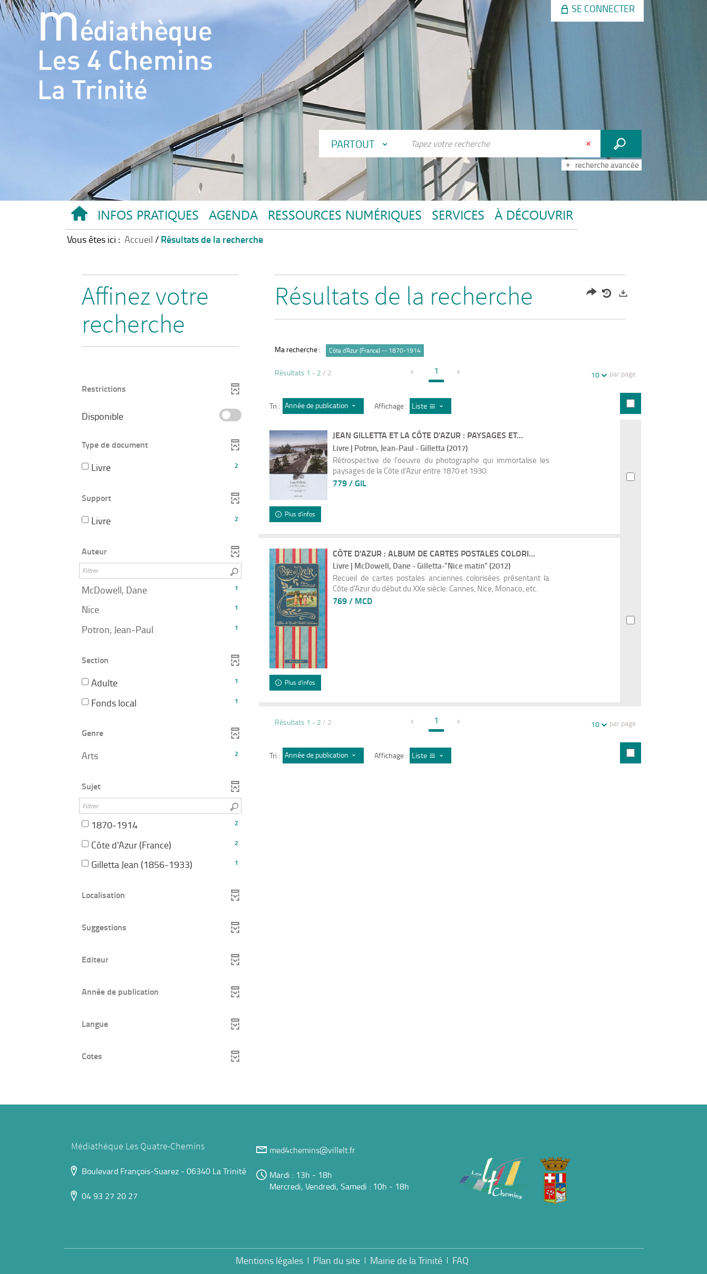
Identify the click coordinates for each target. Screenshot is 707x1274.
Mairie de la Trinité (406, 1260)
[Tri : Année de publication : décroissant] (323, 406)
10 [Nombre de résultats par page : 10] (597, 374)
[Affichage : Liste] (430, 406)
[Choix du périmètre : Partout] (361, 143)
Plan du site (336, 1260)
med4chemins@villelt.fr (312, 1150)
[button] (148, 217)
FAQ (460, 1260)
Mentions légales (269, 1260)
